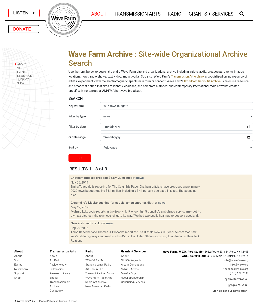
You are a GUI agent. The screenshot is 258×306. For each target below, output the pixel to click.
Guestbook (56, 290)
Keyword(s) (76, 106)
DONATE (23, 29)
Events (18, 264)
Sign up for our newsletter (229, 291)
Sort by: (73, 147)
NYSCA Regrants (131, 260)
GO (80, 158)
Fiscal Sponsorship (132, 277)
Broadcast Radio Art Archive (202, 81)
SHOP (19, 83)
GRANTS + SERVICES (211, 13)
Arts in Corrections (132, 264)
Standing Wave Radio (98, 264)
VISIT (19, 68)
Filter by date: (77, 126)
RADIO (175, 13)
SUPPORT (22, 79)
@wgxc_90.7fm (237, 285)
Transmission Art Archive (187, 76)
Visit (16, 260)
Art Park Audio (94, 269)
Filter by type (77, 116)
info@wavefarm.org (236, 260)
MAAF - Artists (130, 269)
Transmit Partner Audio (99, 273)
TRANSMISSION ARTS (137, 13)
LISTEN (24, 13)
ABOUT (99, 13)
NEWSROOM (23, 76)
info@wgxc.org (239, 264)
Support (19, 273)
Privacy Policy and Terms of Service (58, 301)
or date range (77, 137)
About (18, 256)
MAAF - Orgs (128, 273)
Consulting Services (133, 282)
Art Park (55, 260)
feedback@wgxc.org (235, 269)
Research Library (60, 273)
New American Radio (98, 286)
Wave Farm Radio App (98, 277)
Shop (17, 277)
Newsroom (21, 269)
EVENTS (21, 72)
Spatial (54, 277)
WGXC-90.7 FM (94, 260)
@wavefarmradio (236, 279)
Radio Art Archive (96, 282)
